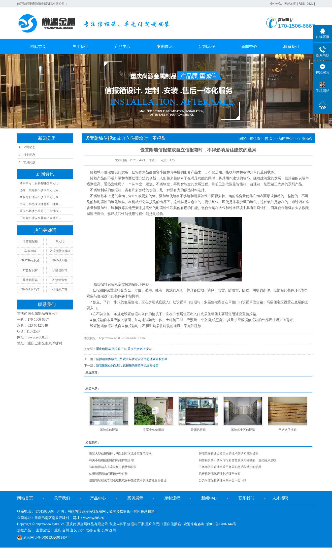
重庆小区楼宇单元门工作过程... (40, 211)
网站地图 (290, 3)
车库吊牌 (30, 251)
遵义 (73, 530)
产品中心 (123, 46)
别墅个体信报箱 (153, 429)
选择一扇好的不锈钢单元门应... (40, 190)
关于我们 (80, 46)
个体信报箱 (30, 241)
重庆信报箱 (30, 280)
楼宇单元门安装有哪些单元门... (40, 183)
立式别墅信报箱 (59, 251)
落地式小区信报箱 (243, 429)
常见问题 (29, 162)
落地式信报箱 (109, 429)
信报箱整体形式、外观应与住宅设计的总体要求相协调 (131, 359)
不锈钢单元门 (30, 289)
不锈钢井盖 (59, 260)
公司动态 (29, 147)
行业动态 (29, 154)
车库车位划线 (30, 260)
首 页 (269, 138)
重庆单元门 (154, 524)
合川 (65, 530)
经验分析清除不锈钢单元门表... (40, 197)
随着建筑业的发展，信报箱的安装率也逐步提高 (127, 365)
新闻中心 (249, 46)
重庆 (57, 530)
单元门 (59, 241)
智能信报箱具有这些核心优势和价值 (113, 467)
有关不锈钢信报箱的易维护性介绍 (111, 460)
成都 (89, 530)
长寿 (104, 530)
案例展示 (165, 46)
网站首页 (38, 46)
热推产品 (24, 530)
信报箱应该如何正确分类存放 (108, 473)
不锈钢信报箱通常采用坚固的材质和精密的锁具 (230, 467)
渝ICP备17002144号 (221, 524)
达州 (112, 530)
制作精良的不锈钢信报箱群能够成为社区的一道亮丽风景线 (237, 460)
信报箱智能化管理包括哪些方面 (219, 473)
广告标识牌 (30, 270)
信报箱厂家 (59, 289)
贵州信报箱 (198, 429)
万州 (81, 530)
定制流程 (207, 46)
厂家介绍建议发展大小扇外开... (40, 218)
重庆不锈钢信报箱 (139, 349)
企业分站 (276, 3)
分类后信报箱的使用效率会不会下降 (222, 480)
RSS (302, 3)
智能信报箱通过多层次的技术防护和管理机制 (228, 453)
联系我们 (291, 46)
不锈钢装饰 (59, 280)
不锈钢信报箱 (288, 429)
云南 (96, 530)
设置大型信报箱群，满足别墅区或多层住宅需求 (120, 453)
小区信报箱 (59, 270)
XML (310, 3)
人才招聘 (280, 498)
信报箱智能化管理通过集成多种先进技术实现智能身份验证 (127, 480)
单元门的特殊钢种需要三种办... (40, 204)
